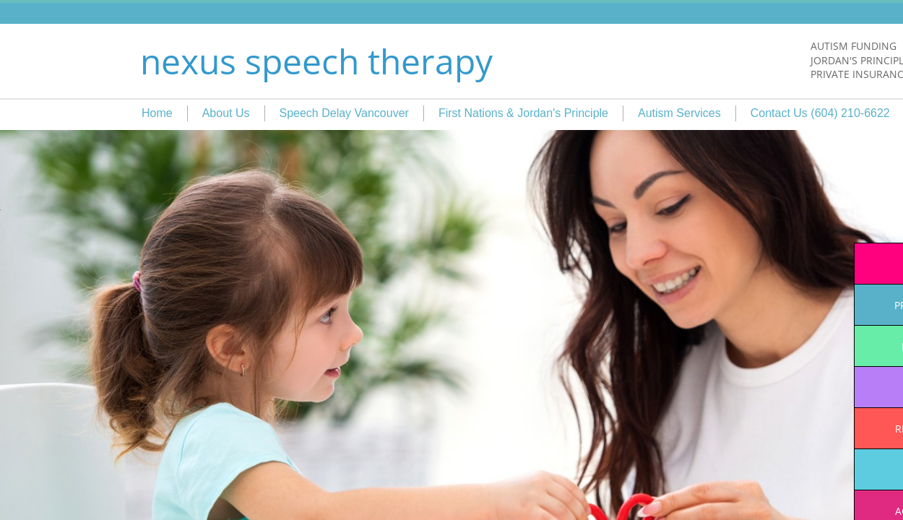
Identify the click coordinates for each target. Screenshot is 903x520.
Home (157, 113)
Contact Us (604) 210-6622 (820, 113)
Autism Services (679, 113)
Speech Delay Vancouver (344, 113)
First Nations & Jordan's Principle (523, 113)
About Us (226, 113)
